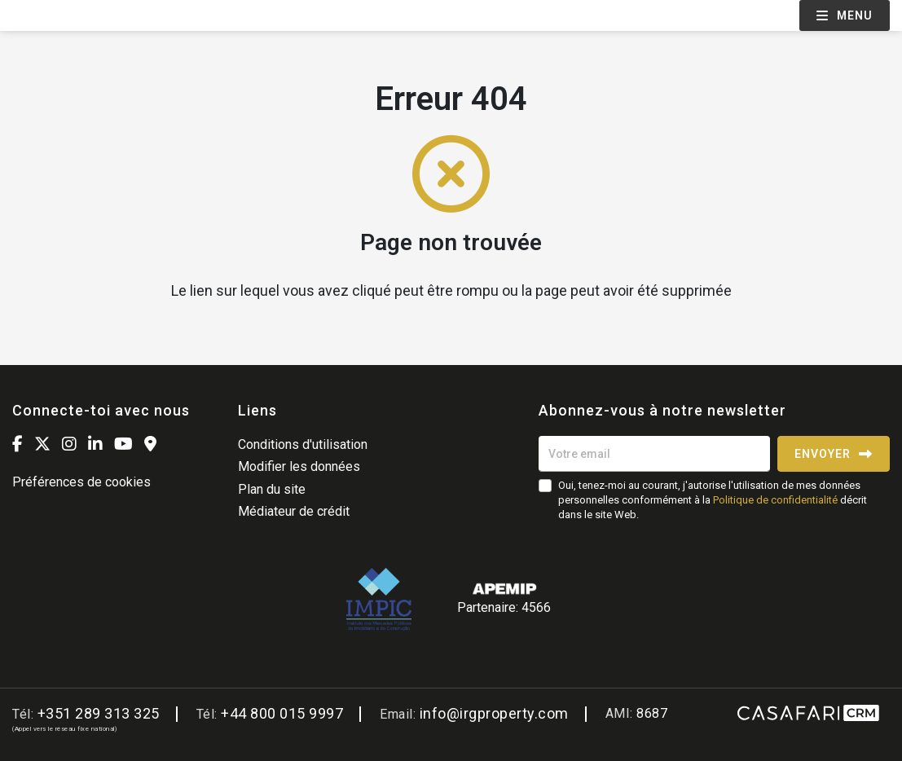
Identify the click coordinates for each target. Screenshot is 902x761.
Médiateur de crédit (294, 511)
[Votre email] (654, 454)
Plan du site (272, 489)
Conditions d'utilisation (302, 444)
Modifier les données (299, 466)
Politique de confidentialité (775, 500)
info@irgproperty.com (494, 713)
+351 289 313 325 (98, 713)
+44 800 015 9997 (282, 713)
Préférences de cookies (81, 482)
